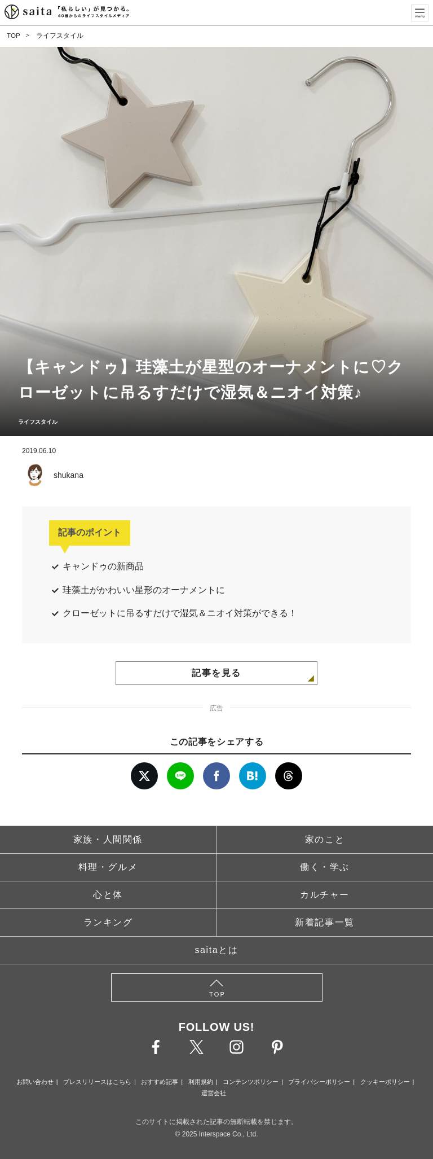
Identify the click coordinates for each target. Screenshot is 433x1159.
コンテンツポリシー (251, 1081)
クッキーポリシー (385, 1081)
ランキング (108, 922)
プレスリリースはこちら (97, 1081)
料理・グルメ (108, 867)
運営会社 (213, 1093)
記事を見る (216, 673)
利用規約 (200, 1081)
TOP (13, 35)
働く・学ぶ (325, 867)
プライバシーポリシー (319, 1081)
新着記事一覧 (325, 922)
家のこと (324, 839)
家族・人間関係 (108, 839)
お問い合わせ (35, 1081)
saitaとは (216, 950)
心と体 (108, 894)
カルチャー (325, 894)
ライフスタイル (59, 35)
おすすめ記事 (159, 1081)
